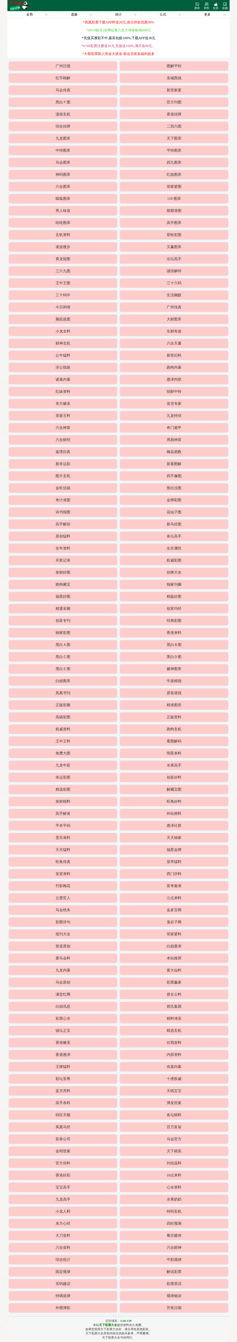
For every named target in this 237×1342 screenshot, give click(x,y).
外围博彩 (63, 1308)
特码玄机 (174, 1211)
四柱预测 (174, 1223)
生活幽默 (174, 295)
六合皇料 (63, 1247)
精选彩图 (63, 789)
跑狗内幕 (174, 367)
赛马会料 (63, 958)
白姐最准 (174, 946)
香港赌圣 (63, 1043)
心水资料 (174, 1187)
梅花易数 (174, 452)
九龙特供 (174, 416)
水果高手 (174, 765)
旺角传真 (63, 862)
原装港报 (174, 693)
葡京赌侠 (174, 1235)
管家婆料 (174, 934)
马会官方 (174, 1139)
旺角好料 (174, 801)
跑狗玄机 (174, 729)
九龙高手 (63, 1199)
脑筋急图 (63, 319)
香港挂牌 (174, 114)
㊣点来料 (174, 898)
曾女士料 (174, 994)
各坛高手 (174, 536)
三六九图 (63, 271)
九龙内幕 (63, 970)
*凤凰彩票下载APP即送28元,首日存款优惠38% (118, 22)
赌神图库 (174, 669)
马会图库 (63, 162)
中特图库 (63, 150)
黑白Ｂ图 (174, 645)
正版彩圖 (63, 705)
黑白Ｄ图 (174, 657)
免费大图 (63, 753)
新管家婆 (174, 90)
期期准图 (174, 211)
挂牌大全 (174, 572)
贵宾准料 (63, 838)
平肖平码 (63, 826)
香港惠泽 (63, 1055)
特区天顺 (63, 1115)
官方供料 (63, 1163)
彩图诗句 (63, 922)
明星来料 (174, 753)
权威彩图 (174, 560)
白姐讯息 (63, 1006)
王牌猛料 (63, 1067)
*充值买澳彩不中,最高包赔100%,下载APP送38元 (118, 38)
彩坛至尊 (63, 1079)
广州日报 (63, 66)
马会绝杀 (63, 910)
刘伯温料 (174, 1163)
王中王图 (63, 283)
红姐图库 (174, 174)
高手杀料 (63, 1103)
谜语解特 (174, 271)
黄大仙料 (174, 970)
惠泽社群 (174, 826)
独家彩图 (63, 633)
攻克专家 (174, 404)
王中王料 (63, 741)
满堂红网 (63, 994)
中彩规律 (174, 1260)
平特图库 (174, 150)
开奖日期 (174, 1308)
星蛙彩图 (174, 235)
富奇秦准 (174, 886)
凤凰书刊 (63, 693)
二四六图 (174, 126)
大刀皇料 (63, 1235)
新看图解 (174, 464)
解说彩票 (174, 1272)
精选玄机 (174, 1030)
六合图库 (63, 187)
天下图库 (174, 138)
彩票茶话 (174, 1284)
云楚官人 (63, 898)
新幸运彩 (63, 464)
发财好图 (63, 572)
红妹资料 (63, 391)
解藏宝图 (174, 789)
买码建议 (63, 1284)
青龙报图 (63, 259)
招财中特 (174, 391)
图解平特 (174, 66)
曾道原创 (63, 946)
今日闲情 (63, 307)
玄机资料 (63, 235)
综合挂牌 (63, 126)
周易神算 (174, 440)
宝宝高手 (63, 1187)
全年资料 (63, 548)
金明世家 (63, 1151)
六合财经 (63, 440)
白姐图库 (63, 681)
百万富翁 (174, 1127)
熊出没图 (174, 488)
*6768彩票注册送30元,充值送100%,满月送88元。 (118, 46)
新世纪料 (174, 355)
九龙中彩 (63, 765)
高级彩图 (63, 717)
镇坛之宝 (63, 1030)
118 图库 (174, 199)
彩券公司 (63, 1139)
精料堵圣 (174, 1018)
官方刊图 (174, 102)
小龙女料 (63, 331)
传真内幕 (174, 1067)
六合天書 (174, 343)
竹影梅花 (63, 886)
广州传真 (174, 307)
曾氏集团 (174, 1006)
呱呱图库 (63, 199)
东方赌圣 (63, 404)
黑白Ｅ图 (63, 669)
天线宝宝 (174, 1091)
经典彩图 (174, 621)
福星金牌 (174, 850)
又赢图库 (174, 247)
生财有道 (174, 331)
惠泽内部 (174, 379)
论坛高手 (174, 259)
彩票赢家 (174, 982)
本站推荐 (174, 958)
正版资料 (174, 717)
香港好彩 (63, 1175)
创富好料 (174, 777)
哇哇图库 (63, 223)
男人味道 (63, 211)
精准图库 (174, 705)
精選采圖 (63, 608)
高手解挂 (63, 524)
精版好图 (174, 596)
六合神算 (63, 428)
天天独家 (174, 838)
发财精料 (63, 801)
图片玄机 (63, 476)
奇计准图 (63, 500)
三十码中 (63, 295)
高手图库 (174, 223)
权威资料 (63, 729)
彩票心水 (63, 1018)
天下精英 (174, 1151)
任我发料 (174, 1043)
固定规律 (63, 1272)
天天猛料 (63, 850)
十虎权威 (174, 1079)
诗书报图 (63, 512)
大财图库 (174, 319)
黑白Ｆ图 (63, 102)
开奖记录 (63, 560)
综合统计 (63, 1260)
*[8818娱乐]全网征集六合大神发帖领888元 (118, 30)
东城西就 (174, 78)
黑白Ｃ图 (63, 657)
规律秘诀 (174, 1296)
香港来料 (174, 633)
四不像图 (174, 476)
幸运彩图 (63, 777)
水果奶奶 (174, 1199)
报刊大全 (63, 934)
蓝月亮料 (63, 1091)
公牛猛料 (63, 355)
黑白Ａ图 (63, 645)
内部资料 (174, 1055)
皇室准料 (63, 874)
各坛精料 (174, 1115)
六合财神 (174, 1247)
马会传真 (63, 90)
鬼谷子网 (174, 922)
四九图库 (174, 162)
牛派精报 (174, 681)
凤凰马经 (63, 1127)
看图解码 (174, 741)
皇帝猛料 (174, 862)
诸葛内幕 (63, 379)
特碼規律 (63, 1296)
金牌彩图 (174, 500)
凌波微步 (63, 247)
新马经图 (174, 524)
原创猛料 (63, 536)
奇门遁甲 (174, 428)
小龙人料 (63, 1211)
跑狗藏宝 (63, 584)
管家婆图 (174, 187)
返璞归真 (63, 452)
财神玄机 (63, 343)
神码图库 (63, 174)
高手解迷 (63, 813)
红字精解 (63, 78)
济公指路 (63, 367)
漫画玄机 (63, 114)
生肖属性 (174, 548)
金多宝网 (174, 910)
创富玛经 (174, 608)
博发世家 (174, 1103)
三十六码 (174, 283)
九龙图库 (63, 138)
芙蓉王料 (63, 416)
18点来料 (174, 1175)
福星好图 (63, 596)
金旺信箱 (63, 488)
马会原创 (63, 982)
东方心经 (63, 1223)
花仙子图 (174, 512)
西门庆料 (174, 874)
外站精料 (174, 813)
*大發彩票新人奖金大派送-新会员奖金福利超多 (118, 54)
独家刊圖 (174, 584)
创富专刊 (63, 621)
